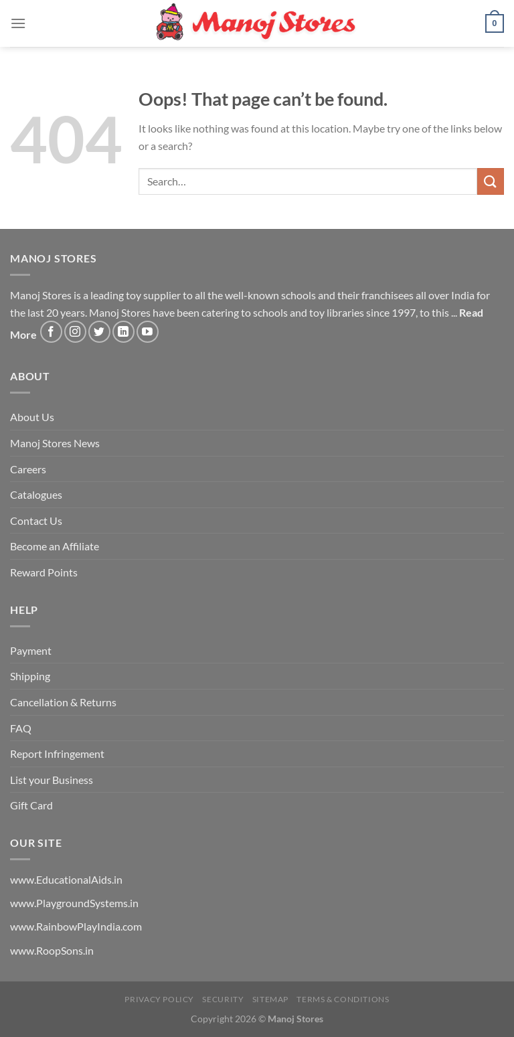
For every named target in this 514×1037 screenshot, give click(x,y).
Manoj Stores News (55, 442)
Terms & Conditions (342, 999)
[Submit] (490, 181)
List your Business (51, 779)
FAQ (20, 728)
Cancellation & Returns (63, 702)
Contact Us (36, 520)
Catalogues (36, 494)
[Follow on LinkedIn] (123, 332)
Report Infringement (57, 753)
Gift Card (31, 805)
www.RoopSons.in (52, 950)
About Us (32, 416)
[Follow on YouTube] (148, 332)
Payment (31, 650)
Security (223, 999)
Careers (28, 469)
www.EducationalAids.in (66, 879)
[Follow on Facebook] (51, 332)
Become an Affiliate (54, 546)
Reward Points (44, 572)
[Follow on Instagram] (75, 332)
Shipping (30, 675)
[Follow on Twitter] (99, 332)
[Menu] (18, 23)
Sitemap (270, 999)
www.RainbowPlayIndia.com (76, 926)
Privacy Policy (159, 999)
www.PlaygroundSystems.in (74, 902)
